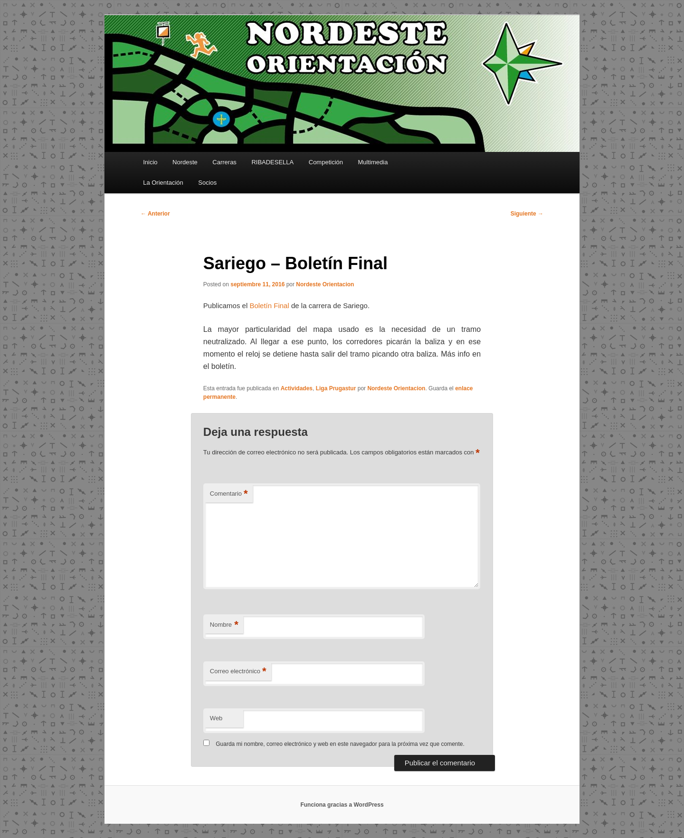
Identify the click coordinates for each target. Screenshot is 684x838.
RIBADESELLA (272, 162)
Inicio (150, 162)
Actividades (297, 388)
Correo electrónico (238, 671)
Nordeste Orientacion (325, 284)
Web (216, 718)
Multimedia (373, 162)
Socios (207, 182)
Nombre (224, 625)
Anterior (155, 213)
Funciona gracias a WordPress (341, 804)
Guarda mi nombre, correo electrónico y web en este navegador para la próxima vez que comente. (340, 744)
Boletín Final (269, 305)
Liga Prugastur (336, 388)
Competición (326, 162)
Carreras (224, 162)
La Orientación (163, 182)
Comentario (229, 494)
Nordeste (185, 162)
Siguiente (527, 213)
